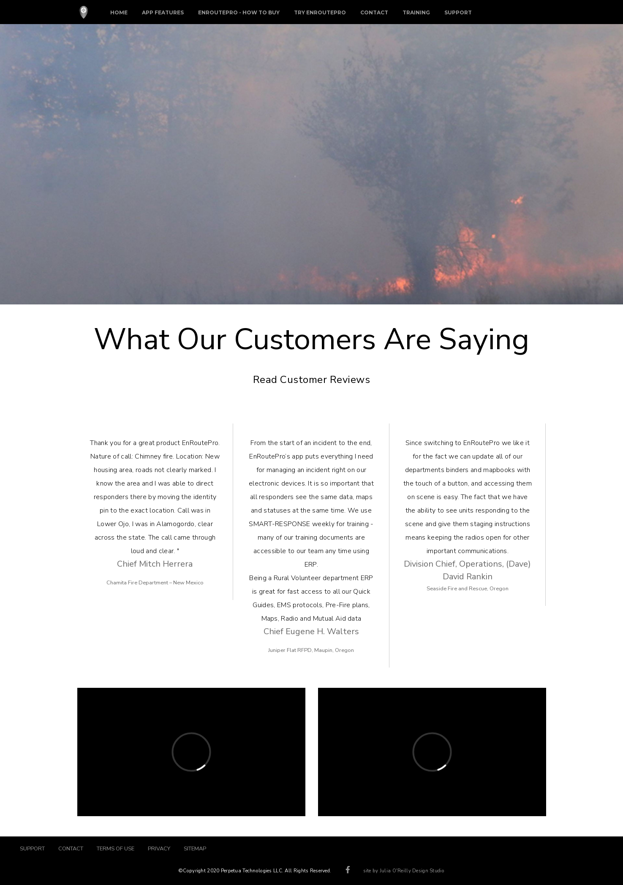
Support (458, 12)
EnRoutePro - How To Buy (239, 12)
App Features (163, 12)
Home (119, 12)
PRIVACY (159, 848)
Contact (374, 12)
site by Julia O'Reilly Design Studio (403, 870)
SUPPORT (36, 848)
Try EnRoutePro (320, 12)
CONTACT (70, 848)
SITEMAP (195, 848)
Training (416, 12)
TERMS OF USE (115, 848)
